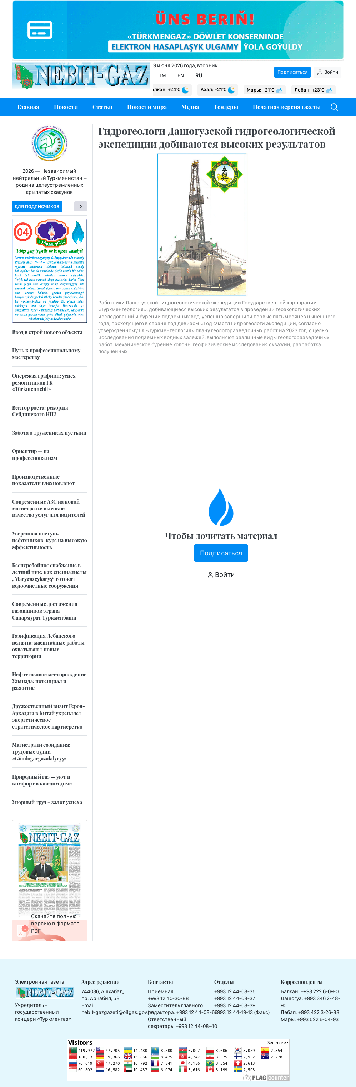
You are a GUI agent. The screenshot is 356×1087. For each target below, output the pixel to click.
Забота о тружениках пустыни (49, 432)
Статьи (102, 107)
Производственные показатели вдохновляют (43, 480)
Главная (28, 107)
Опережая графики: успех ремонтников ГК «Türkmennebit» (44, 382)
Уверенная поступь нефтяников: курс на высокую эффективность (49, 540)
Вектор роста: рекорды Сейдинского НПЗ (40, 411)
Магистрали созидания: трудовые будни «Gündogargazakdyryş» (41, 751)
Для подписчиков (37, 206)
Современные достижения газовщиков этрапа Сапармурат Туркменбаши (44, 611)
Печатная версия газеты (287, 107)
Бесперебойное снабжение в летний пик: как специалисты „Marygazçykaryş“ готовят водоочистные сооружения (49, 575)
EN (180, 75)
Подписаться (292, 72)
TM (162, 75)
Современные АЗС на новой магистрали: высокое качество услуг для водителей (48, 508)
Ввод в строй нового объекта (47, 332)
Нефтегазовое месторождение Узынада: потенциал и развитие (49, 681)
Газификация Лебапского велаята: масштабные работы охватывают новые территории (48, 645)
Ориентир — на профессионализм (34, 454)
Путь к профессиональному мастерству (46, 354)
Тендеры (226, 107)
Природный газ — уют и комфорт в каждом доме (42, 780)
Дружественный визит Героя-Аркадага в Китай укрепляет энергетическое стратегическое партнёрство (48, 716)
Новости (66, 107)
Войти (327, 72)
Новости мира (147, 107)
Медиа (190, 107)
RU (198, 75)
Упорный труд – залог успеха (47, 802)
